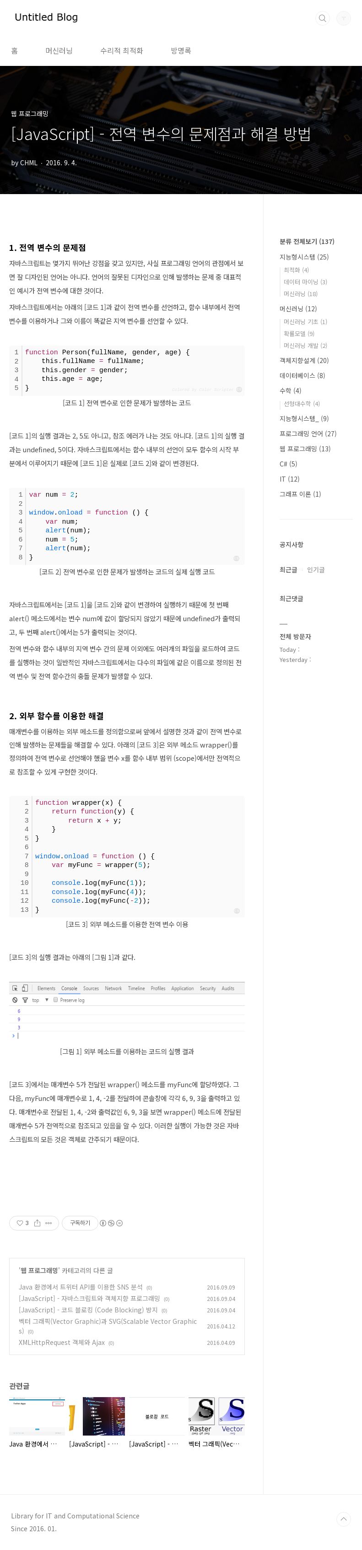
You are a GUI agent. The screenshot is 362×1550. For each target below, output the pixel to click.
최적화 (296, 270)
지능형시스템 (304, 256)
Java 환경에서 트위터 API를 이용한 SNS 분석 (81, 1286)
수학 (291, 390)
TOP (343, 1519)
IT (290, 478)
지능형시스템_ (304, 418)
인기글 (316, 569)
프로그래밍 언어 (308, 433)
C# (288, 463)
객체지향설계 (304, 360)
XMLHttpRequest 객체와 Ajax (62, 1342)
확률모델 (299, 333)
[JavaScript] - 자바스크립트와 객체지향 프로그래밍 (89, 1298)
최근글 (288, 569)
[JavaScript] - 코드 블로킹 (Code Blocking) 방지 (88, 1309)
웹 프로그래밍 (39, 1270)
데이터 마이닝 (305, 281)
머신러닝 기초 (305, 321)
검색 (323, 18)
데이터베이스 (302, 375)
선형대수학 (302, 403)
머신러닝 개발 (305, 345)
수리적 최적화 (121, 50)
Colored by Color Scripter (203, 390)
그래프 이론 (300, 494)
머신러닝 (59, 50)
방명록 (181, 50)
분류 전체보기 (307, 241)
